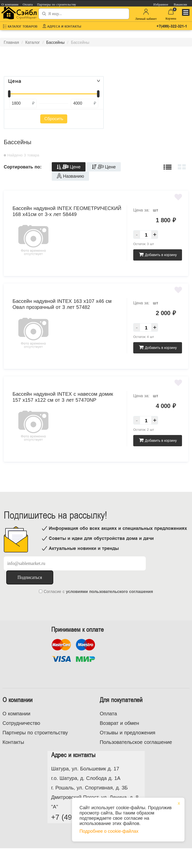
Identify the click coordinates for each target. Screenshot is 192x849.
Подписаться (30, 577)
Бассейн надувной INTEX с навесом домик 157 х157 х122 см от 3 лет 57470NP (62, 397)
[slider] (9, 94)
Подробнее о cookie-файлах (109, 831)
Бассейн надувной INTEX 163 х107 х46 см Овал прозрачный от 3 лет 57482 (62, 304)
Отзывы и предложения (127, 732)
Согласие (52, 591)
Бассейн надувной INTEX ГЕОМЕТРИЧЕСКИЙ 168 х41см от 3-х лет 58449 (66, 211)
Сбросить (53, 118)
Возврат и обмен (119, 723)
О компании (16, 713)
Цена (14, 81)
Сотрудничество (21, 723)
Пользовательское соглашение (136, 742)
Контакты (13, 742)
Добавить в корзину (158, 254)
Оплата (108, 713)
